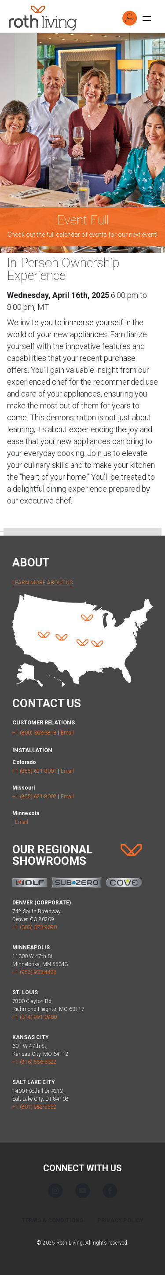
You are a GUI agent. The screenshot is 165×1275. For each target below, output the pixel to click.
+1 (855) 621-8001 (34, 771)
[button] (129, 18)
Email (67, 733)
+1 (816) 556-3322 (34, 1062)
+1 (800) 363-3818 (34, 733)
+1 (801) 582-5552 (34, 1107)
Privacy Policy (120, 1220)
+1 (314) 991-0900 (34, 1017)
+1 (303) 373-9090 (34, 927)
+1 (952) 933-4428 (34, 972)
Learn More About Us (42, 583)
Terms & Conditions (52, 1220)
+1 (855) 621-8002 (34, 797)
